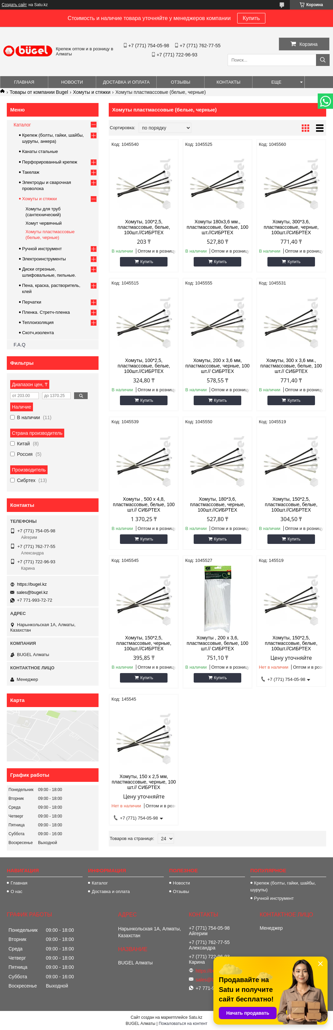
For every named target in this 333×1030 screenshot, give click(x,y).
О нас (16, 891)
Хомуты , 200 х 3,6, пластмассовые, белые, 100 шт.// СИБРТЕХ (217, 643)
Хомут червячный (43, 223)
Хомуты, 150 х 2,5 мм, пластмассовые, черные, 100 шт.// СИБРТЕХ (144, 782)
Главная (24, 82)
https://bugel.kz (32, 584)
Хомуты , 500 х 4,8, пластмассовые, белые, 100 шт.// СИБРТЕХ (144, 504)
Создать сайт (14, 4)
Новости (72, 82)
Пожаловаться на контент (183, 1023)
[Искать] (323, 60)
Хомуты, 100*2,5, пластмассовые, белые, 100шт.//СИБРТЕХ (144, 227)
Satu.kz (195, 1017)
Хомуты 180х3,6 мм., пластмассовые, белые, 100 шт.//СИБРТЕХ (217, 227)
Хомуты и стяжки (91, 92)
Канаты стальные (40, 151)
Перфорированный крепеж (49, 162)
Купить (251, 18)
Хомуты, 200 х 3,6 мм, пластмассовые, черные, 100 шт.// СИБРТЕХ (218, 366)
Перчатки (31, 302)
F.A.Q (19, 344)
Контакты (228, 82)
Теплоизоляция (38, 322)
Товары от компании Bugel (39, 92)
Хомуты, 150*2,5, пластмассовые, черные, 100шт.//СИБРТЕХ (143, 643)
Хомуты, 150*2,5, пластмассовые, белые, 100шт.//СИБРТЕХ (291, 504)
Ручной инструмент (42, 248)
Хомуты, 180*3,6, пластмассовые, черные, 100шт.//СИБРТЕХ (217, 504)
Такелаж (30, 172)
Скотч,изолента (38, 332)
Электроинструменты (44, 258)
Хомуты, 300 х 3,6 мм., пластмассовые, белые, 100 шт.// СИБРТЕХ (291, 366)
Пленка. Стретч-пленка (46, 312)
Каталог (22, 124)
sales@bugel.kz (32, 592)
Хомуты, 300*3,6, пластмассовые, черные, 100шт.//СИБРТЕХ (291, 227)
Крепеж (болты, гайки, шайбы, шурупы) (283, 886)
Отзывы (180, 82)
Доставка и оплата (126, 82)
